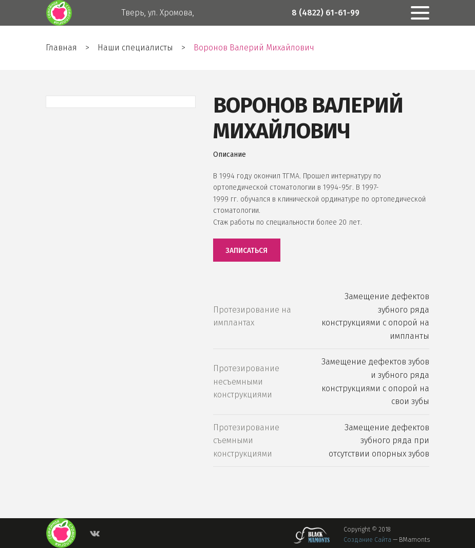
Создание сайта (367, 539)
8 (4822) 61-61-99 (325, 12)
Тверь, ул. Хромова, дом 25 (158, 25)
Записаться (246, 250)
